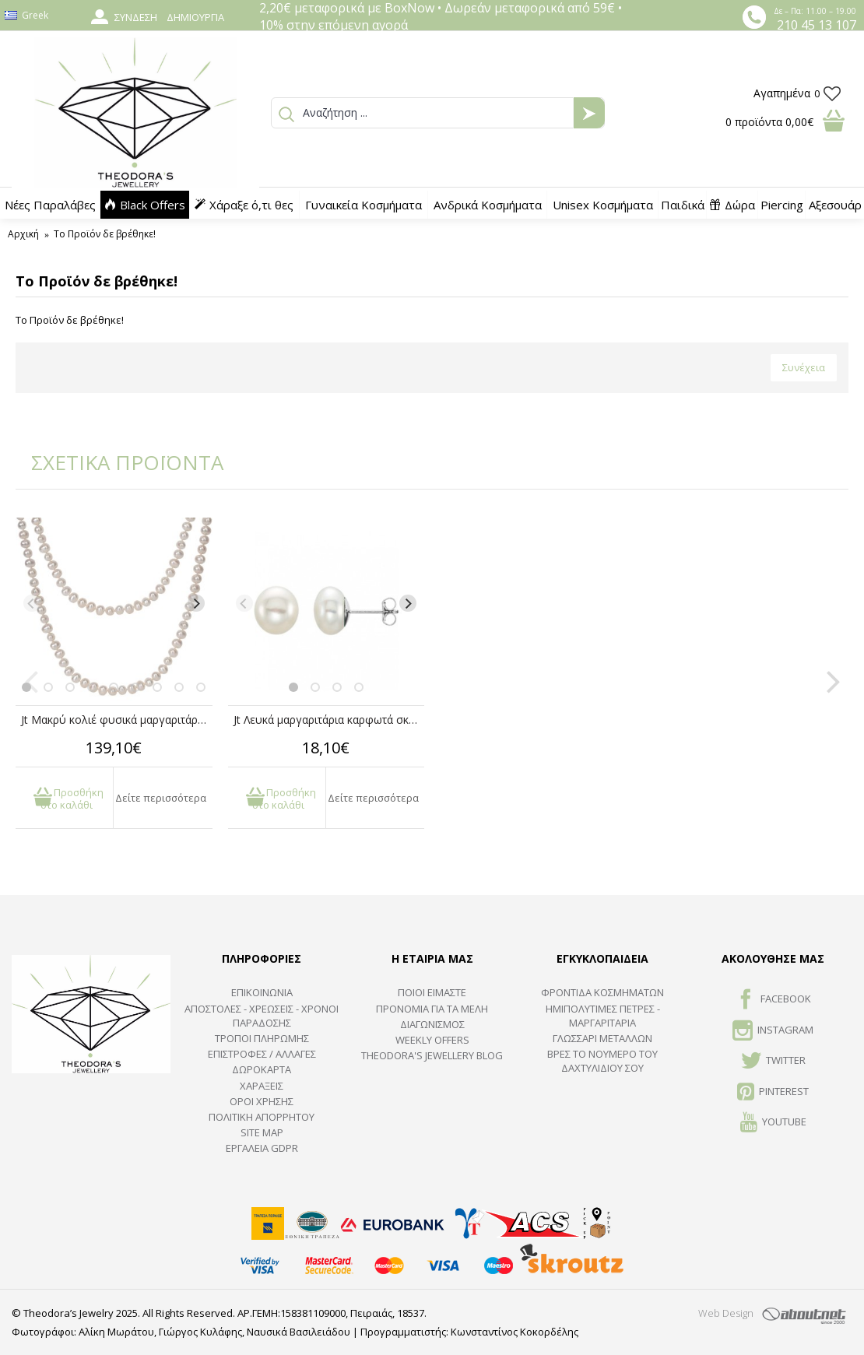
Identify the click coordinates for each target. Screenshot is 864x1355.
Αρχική (23, 233)
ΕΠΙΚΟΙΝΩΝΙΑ (262, 992)
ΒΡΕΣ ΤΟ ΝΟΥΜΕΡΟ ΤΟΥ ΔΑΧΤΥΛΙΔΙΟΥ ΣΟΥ (602, 1061)
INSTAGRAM (772, 1031)
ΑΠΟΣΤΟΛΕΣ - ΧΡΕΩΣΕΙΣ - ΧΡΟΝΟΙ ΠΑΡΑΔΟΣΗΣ (261, 1016)
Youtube (773, 1123)
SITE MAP (262, 1132)
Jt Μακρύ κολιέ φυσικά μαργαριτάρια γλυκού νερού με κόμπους (116, 719)
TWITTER (773, 1062)
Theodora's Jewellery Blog (432, 1055)
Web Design (725, 1313)
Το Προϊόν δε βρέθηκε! (105, 233)
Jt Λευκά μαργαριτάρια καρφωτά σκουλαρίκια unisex (329, 719)
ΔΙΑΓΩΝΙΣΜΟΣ (432, 1024)
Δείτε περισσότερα (160, 798)
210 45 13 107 (816, 24)
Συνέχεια (803, 367)
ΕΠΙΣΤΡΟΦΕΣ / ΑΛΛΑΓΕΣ (262, 1054)
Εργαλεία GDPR (262, 1148)
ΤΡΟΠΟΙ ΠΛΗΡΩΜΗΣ (262, 1038)
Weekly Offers (432, 1040)
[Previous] (31, 603)
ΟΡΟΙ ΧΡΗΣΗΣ (261, 1101)
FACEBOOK (773, 1000)
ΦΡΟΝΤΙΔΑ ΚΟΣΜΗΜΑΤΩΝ (602, 992)
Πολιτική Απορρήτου (261, 1117)
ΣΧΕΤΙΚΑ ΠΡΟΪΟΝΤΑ (116, 462)
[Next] (196, 603)
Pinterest (773, 1093)
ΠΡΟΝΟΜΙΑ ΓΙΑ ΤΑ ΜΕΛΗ (432, 1009)
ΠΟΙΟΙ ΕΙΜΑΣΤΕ (432, 992)
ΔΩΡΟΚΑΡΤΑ (261, 1069)
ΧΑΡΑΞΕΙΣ (261, 1086)
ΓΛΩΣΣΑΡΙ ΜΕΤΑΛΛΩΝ (602, 1038)
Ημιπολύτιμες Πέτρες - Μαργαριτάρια (603, 1016)
